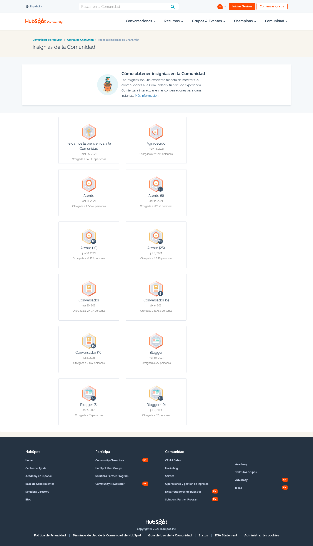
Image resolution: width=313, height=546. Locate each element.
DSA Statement (226, 535)
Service (169, 476)
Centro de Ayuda (36, 468)
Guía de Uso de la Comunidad (170, 535)
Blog (28, 499)
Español (33, 6)
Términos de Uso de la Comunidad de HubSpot (107, 535)
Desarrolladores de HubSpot (183, 491)
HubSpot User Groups (108, 468)
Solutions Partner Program (111, 476)
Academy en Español (38, 476)
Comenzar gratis (272, 6)
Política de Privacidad (50, 535)
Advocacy (241, 480)
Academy (241, 464)
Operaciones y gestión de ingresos (186, 483)
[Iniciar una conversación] (222, 6)
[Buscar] (129, 6)
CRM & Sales (173, 460)
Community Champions (109, 460)
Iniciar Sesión (242, 6)
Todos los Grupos (246, 472)
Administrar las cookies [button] (261, 535)
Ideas (238, 487)
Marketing (171, 468)
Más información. (147, 96)
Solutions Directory (37, 491)
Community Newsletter (110, 483)
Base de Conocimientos (39, 483)
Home (29, 460)
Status (203, 535)
